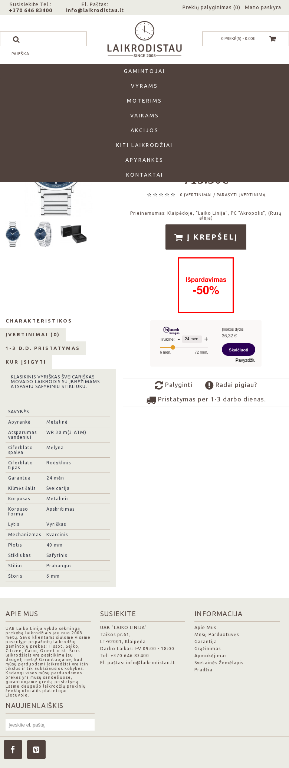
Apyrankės (144, 160)
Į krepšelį (206, 237)
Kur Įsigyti (26, 361)
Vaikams (144, 115)
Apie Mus (205, 627)
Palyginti (174, 385)
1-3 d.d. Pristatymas (43, 348)
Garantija (205, 641)
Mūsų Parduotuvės (216, 634)
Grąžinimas (207, 648)
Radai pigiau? (231, 385)
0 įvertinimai (196, 195)
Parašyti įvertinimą (241, 195)
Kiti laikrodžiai (144, 145)
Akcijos (145, 130)
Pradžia (203, 669)
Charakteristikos (39, 320)
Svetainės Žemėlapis (218, 662)
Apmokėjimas (210, 655)
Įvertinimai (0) (33, 334)
